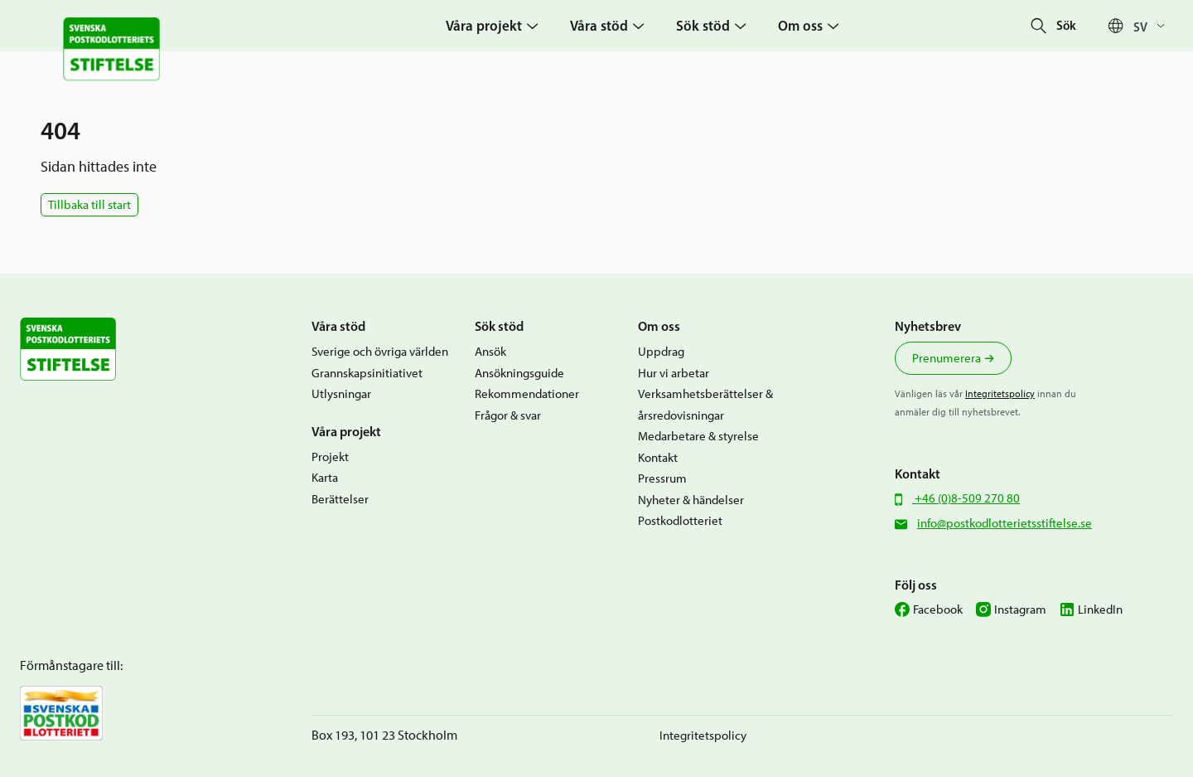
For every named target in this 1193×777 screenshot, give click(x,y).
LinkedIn (1100, 609)
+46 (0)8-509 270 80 (966, 498)
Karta (325, 477)
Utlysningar (341, 393)
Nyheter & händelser (691, 500)
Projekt (330, 456)
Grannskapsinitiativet (367, 373)
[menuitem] (1153, 26)
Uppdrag (661, 351)
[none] (1153, 26)
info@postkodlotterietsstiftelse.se (1004, 523)
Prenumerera (946, 358)
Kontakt (658, 457)
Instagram (1020, 609)
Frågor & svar (508, 415)
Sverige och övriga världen (380, 351)
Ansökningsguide (519, 373)
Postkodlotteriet (680, 520)
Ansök (490, 351)
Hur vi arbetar (673, 373)
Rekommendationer (527, 393)
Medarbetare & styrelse (698, 436)
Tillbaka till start (89, 204)
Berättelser (340, 499)
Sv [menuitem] (1140, 26)
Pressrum (662, 478)
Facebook (938, 609)
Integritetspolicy (1000, 394)
